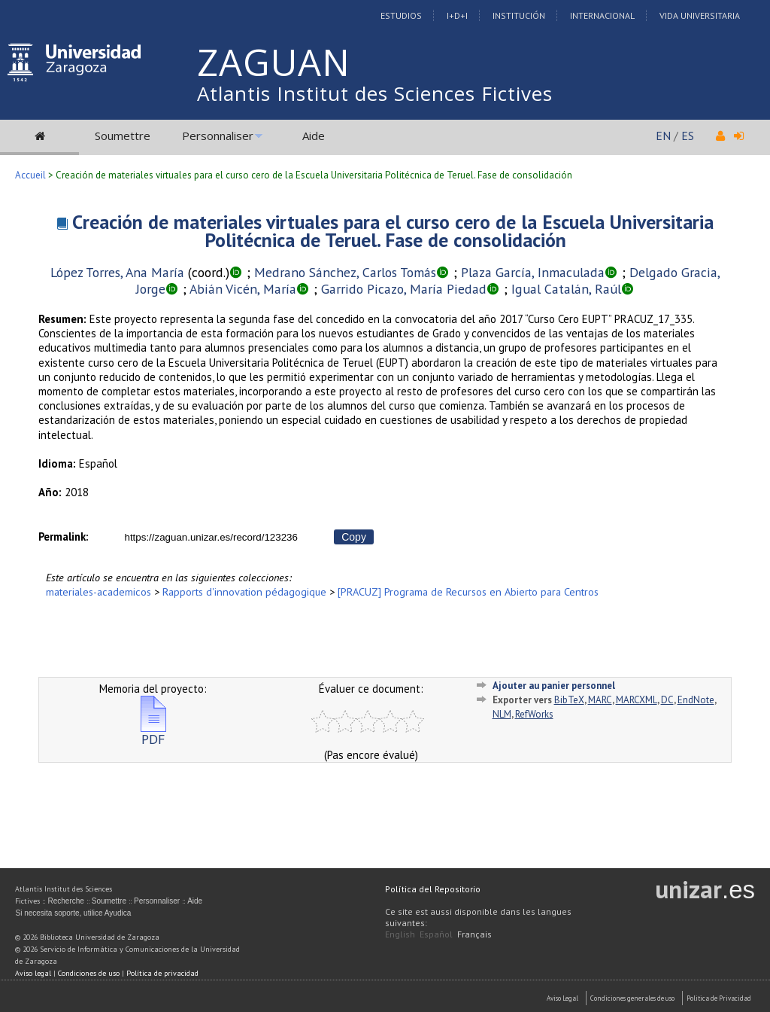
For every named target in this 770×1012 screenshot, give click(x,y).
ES (687, 135)
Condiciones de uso (89, 973)
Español (436, 934)
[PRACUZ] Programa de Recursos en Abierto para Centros (468, 591)
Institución (519, 15)
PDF (153, 733)
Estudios (401, 15)
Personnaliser (217, 135)
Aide (313, 135)
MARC (600, 699)
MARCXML (636, 699)
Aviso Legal (562, 998)
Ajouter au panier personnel (554, 685)
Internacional (602, 15)
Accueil (30, 175)
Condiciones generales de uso (632, 998)
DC (667, 699)
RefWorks (534, 714)
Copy (353, 537)
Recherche (65, 901)
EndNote (696, 699)
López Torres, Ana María (117, 272)
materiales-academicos (98, 591)
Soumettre (122, 135)
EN (663, 135)
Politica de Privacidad (719, 998)
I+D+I (457, 15)
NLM (502, 714)
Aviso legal (33, 973)
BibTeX (569, 699)
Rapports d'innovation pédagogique (244, 591)
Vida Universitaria (699, 15)
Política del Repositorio (432, 889)
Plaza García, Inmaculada (533, 272)
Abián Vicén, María (242, 288)
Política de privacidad (162, 973)
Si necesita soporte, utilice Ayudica (73, 913)
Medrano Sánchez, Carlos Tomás (345, 272)
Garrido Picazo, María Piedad (404, 288)
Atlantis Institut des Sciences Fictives (375, 93)
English (400, 934)
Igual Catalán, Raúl (566, 288)
